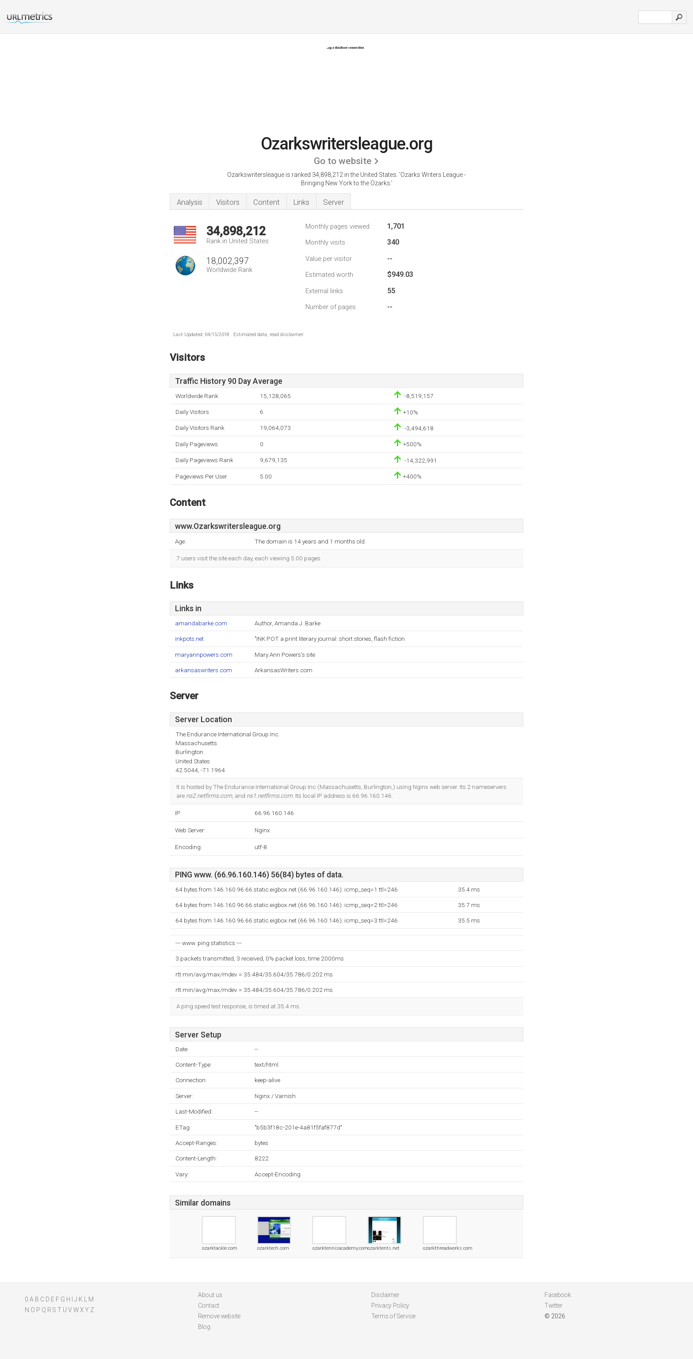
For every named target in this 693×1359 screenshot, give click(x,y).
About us (210, 1294)
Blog (204, 1326)
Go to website (343, 161)
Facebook (557, 1294)
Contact (208, 1305)
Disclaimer (385, 1294)
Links (301, 202)
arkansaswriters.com (203, 670)
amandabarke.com (201, 623)
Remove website (219, 1316)
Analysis (189, 202)
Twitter (553, 1305)
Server (333, 202)
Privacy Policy (390, 1305)
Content (266, 202)
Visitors (228, 202)
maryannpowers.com (203, 654)
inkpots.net (189, 638)
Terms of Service (393, 1316)
